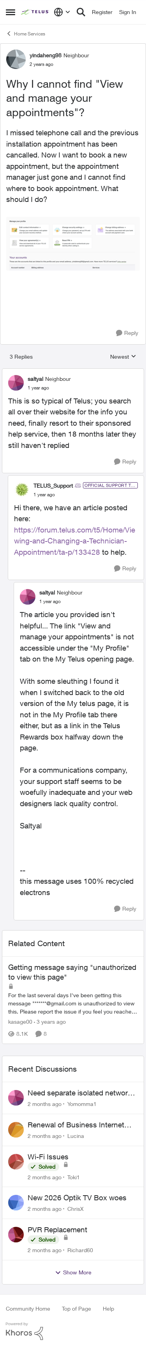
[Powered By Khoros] (73, 1331)
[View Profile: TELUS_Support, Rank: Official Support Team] (22, 489)
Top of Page (76, 1308)
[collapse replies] (73, 372)
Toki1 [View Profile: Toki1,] (73, 1176)
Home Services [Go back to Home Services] (25, 33)
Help (108, 1308)
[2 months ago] (45, 1104)
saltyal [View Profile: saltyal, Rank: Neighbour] (35, 378)
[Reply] (127, 333)
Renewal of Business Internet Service (76, 1125)
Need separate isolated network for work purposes (80, 1093)
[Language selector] (62, 12)
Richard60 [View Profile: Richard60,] (80, 1250)
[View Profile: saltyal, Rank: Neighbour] (16, 383)
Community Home (28, 1308)
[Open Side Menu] (10, 12)
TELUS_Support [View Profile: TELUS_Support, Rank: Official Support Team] (53, 485)
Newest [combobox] (123, 357)
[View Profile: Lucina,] (16, 1130)
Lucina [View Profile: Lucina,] (75, 1135)
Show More (73, 1272)
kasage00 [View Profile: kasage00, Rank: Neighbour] (20, 1021)
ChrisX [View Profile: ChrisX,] (75, 1208)
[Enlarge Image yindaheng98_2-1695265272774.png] (73, 244)
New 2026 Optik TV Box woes (77, 1197)
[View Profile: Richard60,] (16, 1234)
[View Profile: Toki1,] (16, 1162)
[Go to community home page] (35, 12)
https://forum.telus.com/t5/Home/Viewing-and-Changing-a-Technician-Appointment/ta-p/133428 (74, 540)
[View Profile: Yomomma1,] (16, 1098)
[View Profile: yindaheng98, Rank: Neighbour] (16, 59)
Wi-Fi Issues (48, 1156)
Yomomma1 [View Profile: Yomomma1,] (82, 1104)
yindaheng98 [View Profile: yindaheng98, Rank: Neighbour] (46, 55)
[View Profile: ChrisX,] (16, 1202)
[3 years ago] (50, 1021)
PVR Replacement (57, 1229)
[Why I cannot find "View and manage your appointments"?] (38, 387)
